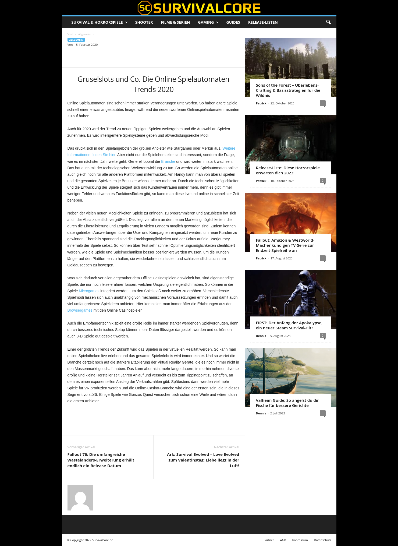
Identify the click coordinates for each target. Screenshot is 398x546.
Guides (233, 22)
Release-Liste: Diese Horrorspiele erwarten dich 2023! (288, 170)
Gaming (208, 22)
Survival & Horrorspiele (100, 22)
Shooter (144, 22)
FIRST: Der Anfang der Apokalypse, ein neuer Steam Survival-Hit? (289, 325)
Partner (269, 540)
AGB (283, 540)
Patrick (261, 103)
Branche (168, 161)
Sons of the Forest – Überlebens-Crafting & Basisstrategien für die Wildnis (288, 90)
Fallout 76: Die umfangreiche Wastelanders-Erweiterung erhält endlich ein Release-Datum (100, 460)
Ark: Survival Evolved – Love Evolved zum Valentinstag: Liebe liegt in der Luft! (203, 460)
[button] (328, 22)
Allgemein (84, 34)
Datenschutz (322, 540)
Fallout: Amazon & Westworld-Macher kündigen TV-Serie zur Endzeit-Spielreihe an (285, 245)
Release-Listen (263, 22)
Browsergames (80, 310)
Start (70, 34)
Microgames (89, 291)
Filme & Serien (175, 22)
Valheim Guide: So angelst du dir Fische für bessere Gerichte (287, 402)
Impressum (300, 540)
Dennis (261, 336)
